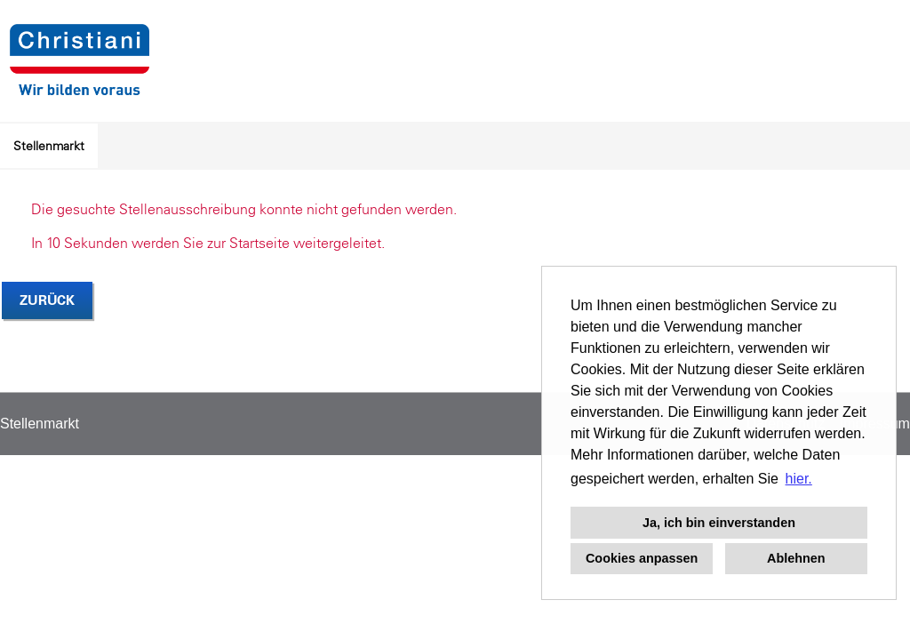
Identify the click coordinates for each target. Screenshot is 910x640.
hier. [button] (799, 478)
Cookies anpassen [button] (642, 558)
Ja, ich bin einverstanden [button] (719, 523)
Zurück (47, 300)
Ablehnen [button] (796, 558)
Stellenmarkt (48, 146)
